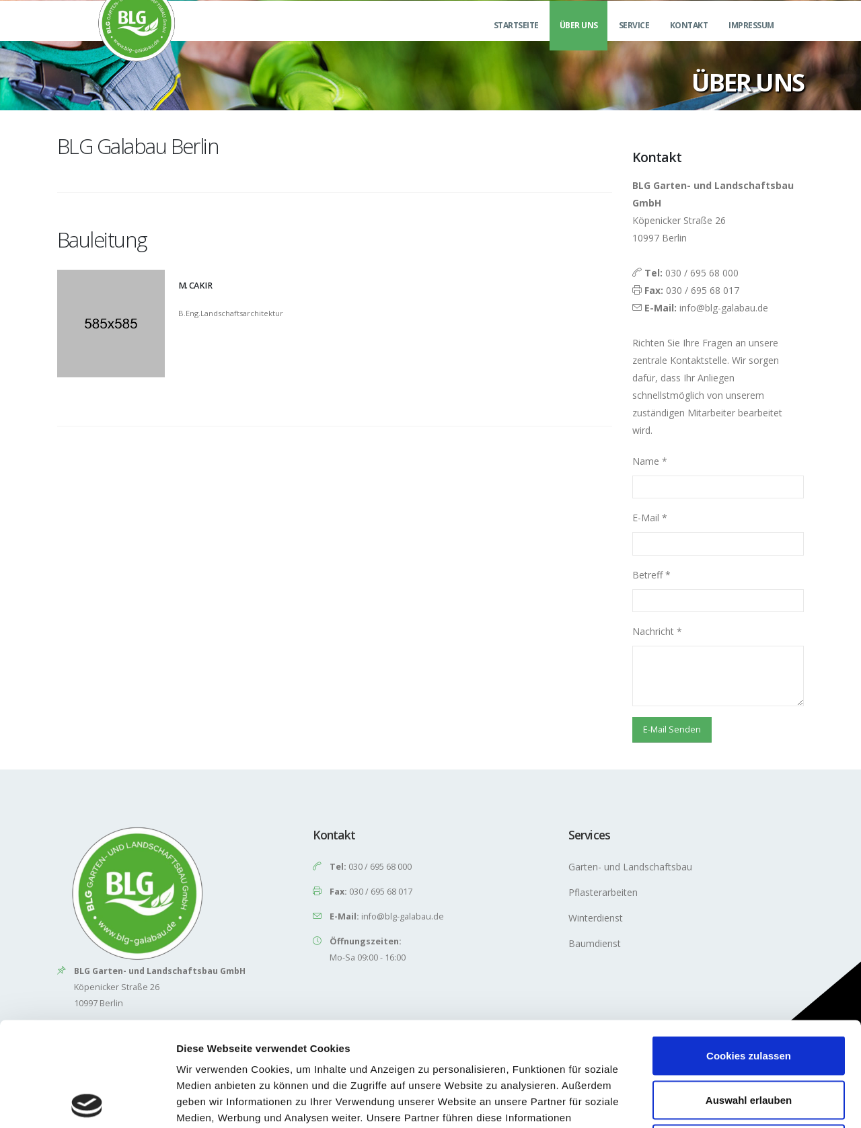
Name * (649, 461)
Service (634, 41)
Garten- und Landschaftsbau (630, 866)
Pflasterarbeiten (603, 892)
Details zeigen (715, 1101)
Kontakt (689, 41)
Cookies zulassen (748, 951)
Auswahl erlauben (749, 996)
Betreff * (651, 574)
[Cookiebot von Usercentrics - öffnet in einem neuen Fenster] (87, 1102)
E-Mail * (649, 517)
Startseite (516, 41)
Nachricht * (657, 631)
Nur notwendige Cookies (748, 1039)
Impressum (751, 41)
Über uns (579, 41)
